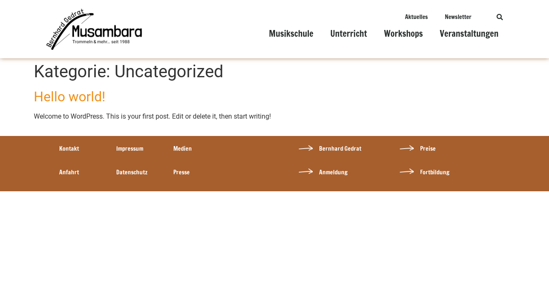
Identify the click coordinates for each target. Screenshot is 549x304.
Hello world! (69, 97)
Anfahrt (69, 172)
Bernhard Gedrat (340, 148)
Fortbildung (434, 172)
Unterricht (348, 33)
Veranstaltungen (469, 33)
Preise (428, 148)
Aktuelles (416, 17)
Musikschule (291, 33)
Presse (181, 172)
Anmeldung (333, 172)
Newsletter (458, 17)
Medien (182, 148)
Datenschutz (131, 172)
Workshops (403, 33)
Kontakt (69, 148)
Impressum (129, 148)
